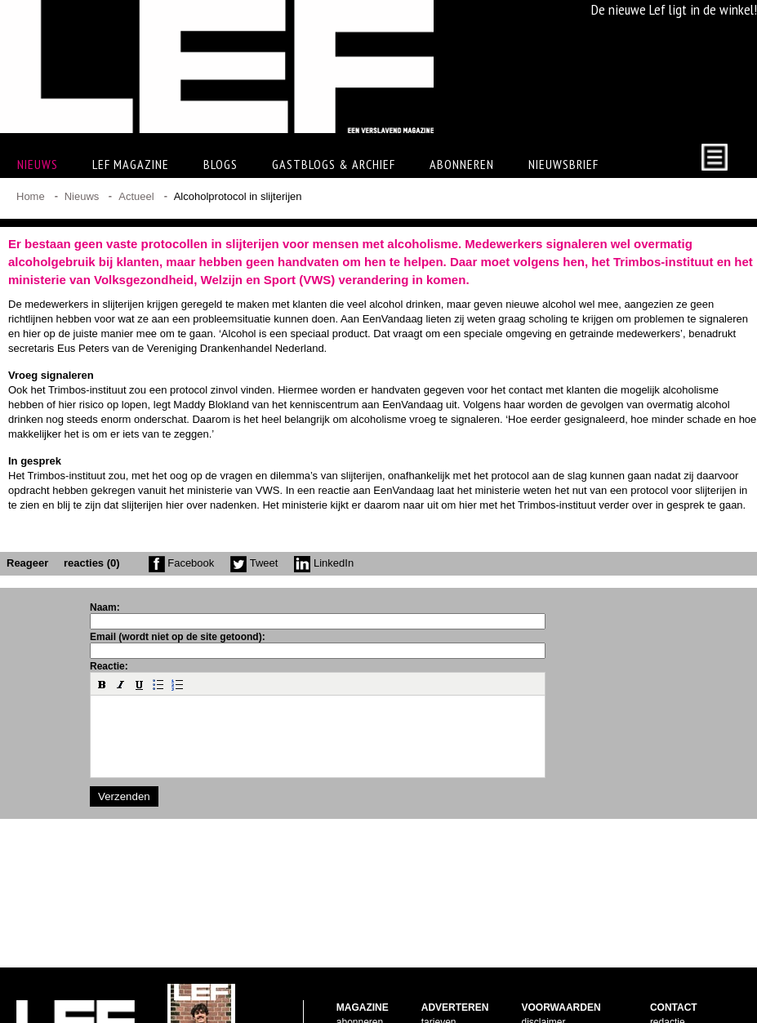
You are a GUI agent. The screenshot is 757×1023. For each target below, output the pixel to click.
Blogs (220, 164)
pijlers (434, 984)
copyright (541, 970)
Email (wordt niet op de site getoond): (177, 637)
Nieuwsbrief (563, 164)
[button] (102, 684)
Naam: (105, 607)
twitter (663, 984)
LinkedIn (324, 563)
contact (352, 984)
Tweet (254, 563)
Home (30, 196)
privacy (536, 999)
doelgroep (443, 999)
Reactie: (109, 666)
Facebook (182, 563)
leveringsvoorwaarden (569, 984)
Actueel (136, 196)
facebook (670, 970)
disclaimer (543, 955)
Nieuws (82, 196)
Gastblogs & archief (333, 164)
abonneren (359, 955)
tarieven (438, 955)
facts (431, 970)
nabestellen (361, 970)
